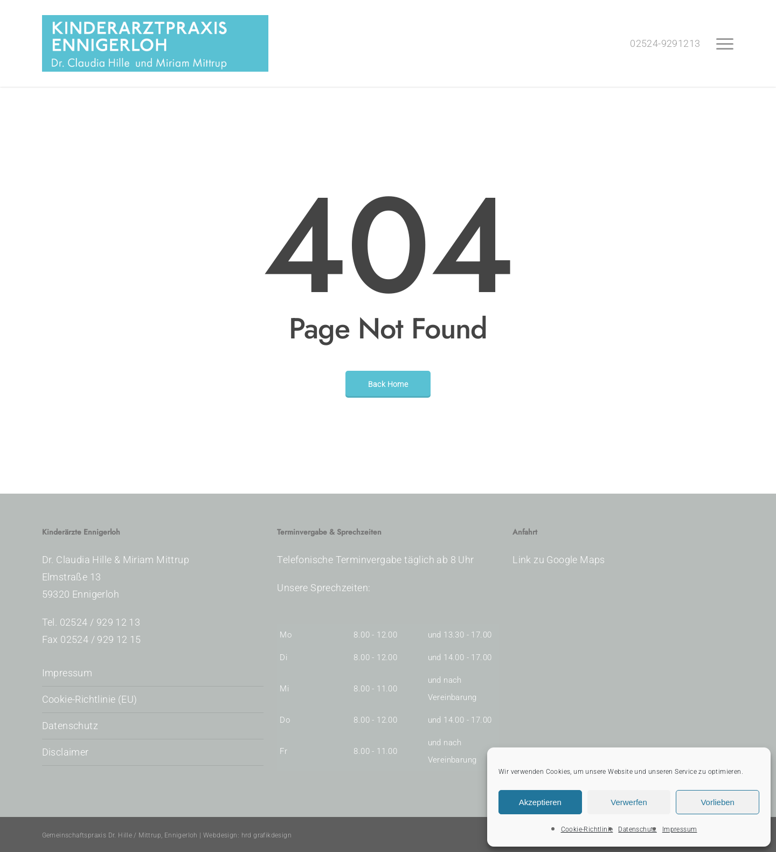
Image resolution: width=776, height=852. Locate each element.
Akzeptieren (540, 802)
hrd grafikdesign (266, 835)
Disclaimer (65, 752)
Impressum (679, 829)
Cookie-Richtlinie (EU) (89, 699)
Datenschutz (637, 829)
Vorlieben (718, 802)
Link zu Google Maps (558, 559)
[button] (725, 43)
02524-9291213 (665, 43)
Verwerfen (629, 802)
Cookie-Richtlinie (587, 829)
